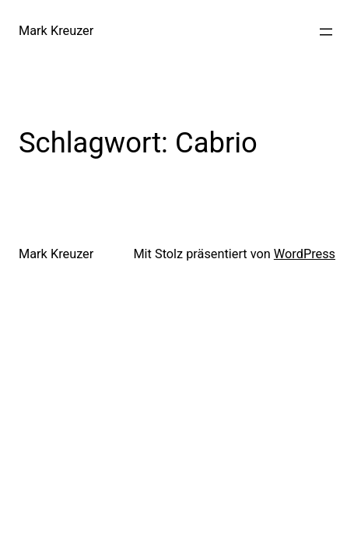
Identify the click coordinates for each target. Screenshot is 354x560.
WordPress (304, 254)
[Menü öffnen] (326, 32)
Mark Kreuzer (56, 30)
